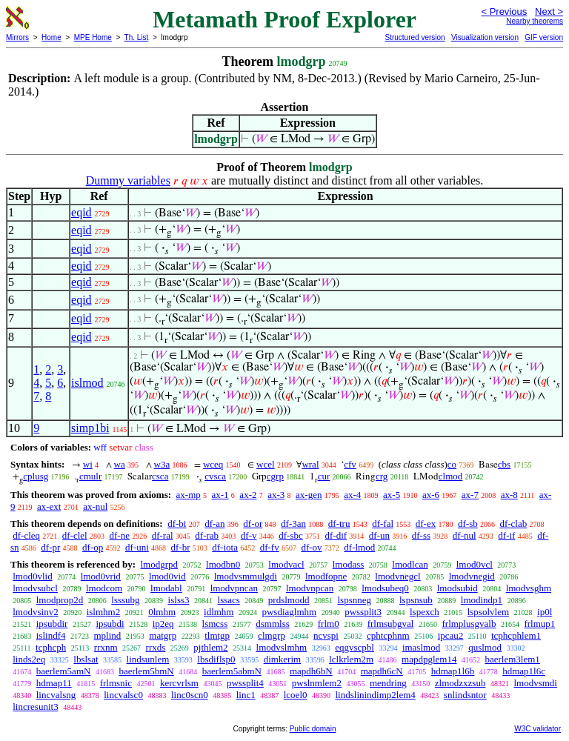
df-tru (339, 523)
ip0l (544, 611)
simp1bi (90, 428)
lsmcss (215, 623)
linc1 (246, 694)
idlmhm (218, 611)
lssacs (229, 599)
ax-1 (220, 494)
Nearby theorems (534, 21)
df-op (92, 547)
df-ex (426, 523)
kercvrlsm (179, 682)
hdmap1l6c (523, 671)
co (451, 464)
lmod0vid (167, 576)
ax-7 (470, 494)
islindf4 (51, 635)
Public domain (313, 729)
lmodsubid (457, 588)
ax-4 (352, 494)
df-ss (421, 535)
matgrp (162, 635)
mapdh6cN (382, 671)
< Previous (504, 11)
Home (51, 37)
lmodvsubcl (35, 588)
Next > (549, 11)
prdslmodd (289, 599)
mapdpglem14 (429, 659)
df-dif (336, 535)
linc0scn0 (189, 694)
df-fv (269, 547)
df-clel (74, 535)
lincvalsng (56, 694)
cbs (504, 464)
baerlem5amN (63, 671)
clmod (451, 476)
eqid (81, 212)
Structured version (415, 37)
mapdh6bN (311, 671)
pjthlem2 (210, 647)
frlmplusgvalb (469, 623)
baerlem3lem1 (512, 659)
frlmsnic (116, 682)
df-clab (513, 523)
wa (119, 464)
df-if (506, 535)
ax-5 (391, 494)
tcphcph (51, 647)
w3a (162, 464)
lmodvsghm (528, 588)
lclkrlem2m (351, 659)
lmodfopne (326, 576)
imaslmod (421, 647)
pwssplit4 (245, 682)
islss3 (179, 599)
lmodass (349, 564)
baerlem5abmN (232, 671)
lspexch (424, 611)
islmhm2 (104, 611)
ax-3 (275, 494)
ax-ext (49, 506)
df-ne (119, 535)
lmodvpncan (234, 588)
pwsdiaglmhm (289, 611)
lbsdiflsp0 (216, 659)
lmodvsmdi (535, 682)
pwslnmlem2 (317, 682)
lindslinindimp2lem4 (376, 694)
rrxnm (106, 647)
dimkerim (283, 659)
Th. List (136, 37)
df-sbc (291, 535)
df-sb (468, 523)
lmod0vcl (474, 564)
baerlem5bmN (146, 671)
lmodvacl (286, 564)
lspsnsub (416, 599)
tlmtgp (217, 635)
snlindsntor (465, 694)
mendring (388, 682)
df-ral (162, 535)
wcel (265, 464)
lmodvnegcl (397, 576)
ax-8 (509, 494)
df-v (249, 535)
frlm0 (328, 623)
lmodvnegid (472, 576)
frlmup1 (539, 623)
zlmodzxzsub (460, 682)
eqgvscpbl (354, 647)
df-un (379, 535)
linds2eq (29, 659)
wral (310, 464)
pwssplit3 (363, 611)
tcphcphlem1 (516, 635)
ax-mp (188, 494)
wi (88, 464)
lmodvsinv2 (35, 611)
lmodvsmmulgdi (245, 576)
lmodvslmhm (281, 647)
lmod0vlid (32, 576)
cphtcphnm (388, 635)
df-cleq (26, 535)
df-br (180, 547)
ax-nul (95, 506)
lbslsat (85, 659)
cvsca (215, 476)
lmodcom (104, 588)
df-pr (50, 547)
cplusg (35, 476)
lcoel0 (295, 694)
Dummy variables (128, 180)
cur (324, 476)
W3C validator (537, 729)
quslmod (485, 647)
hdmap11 (54, 682)
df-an (214, 523)
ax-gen (309, 494)
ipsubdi (110, 623)
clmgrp (271, 635)
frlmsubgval (390, 623)
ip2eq (163, 623)
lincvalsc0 (123, 694)
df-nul (464, 535)
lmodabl (166, 588)
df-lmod (359, 547)
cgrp (275, 476)
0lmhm (162, 611)
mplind (107, 635)
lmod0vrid (101, 576)
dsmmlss (273, 623)
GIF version (544, 37)
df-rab (207, 535)
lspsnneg (354, 599)
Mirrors (17, 37)
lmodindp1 (481, 599)
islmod (87, 382)
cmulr (90, 476)
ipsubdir (52, 623)
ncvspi (326, 635)
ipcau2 (451, 635)
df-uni (137, 547)
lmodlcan (409, 564)
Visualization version (485, 37)
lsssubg (125, 599)
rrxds (156, 647)
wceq (213, 464)
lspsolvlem (488, 611)
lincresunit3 (35, 706)
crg (381, 476)
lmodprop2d (60, 599)
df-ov (311, 547)
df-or (252, 523)
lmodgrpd (159, 564)
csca (160, 476)
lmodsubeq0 (385, 588)
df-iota (225, 547)
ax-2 (247, 494)
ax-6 (430, 494)
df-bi (176, 523)
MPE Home (93, 37)
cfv (350, 464)
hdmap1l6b (453, 671)
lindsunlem (148, 659)
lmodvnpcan (309, 588)
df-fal (382, 523)
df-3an (293, 523)
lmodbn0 (223, 564)
